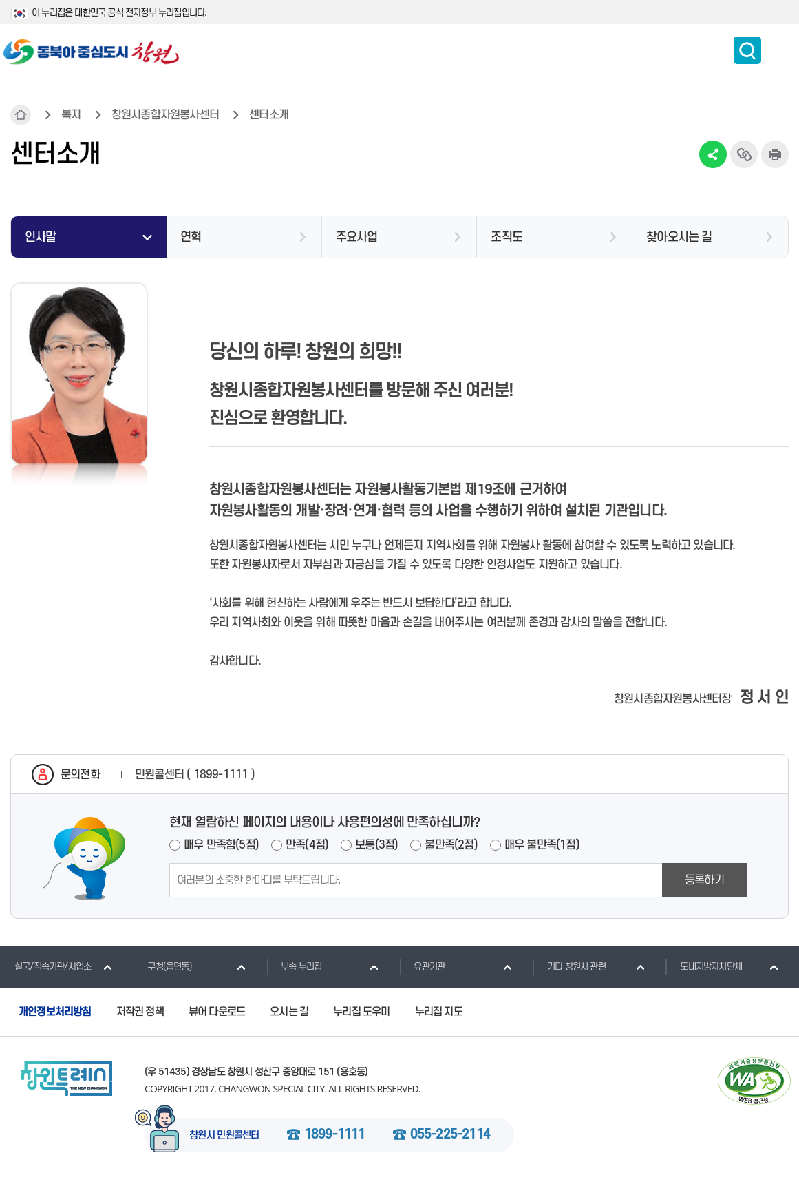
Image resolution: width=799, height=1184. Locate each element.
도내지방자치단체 (703, 966)
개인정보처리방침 (55, 1012)
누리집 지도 (438, 1012)
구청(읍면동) (162, 966)
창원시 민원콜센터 (224, 1136)
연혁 (190, 237)
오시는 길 (289, 1012)
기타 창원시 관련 (569, 966)
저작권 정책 (140, 1012)
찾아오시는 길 (679, 237)
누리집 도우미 (361, 1012)
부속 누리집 (293, 966)
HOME (20, 115)
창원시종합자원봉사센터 (165, 115)
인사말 (40, 237)
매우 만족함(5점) (221, 845)
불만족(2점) (451, 845)
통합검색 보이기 (747, 50)
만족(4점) (307, 845)
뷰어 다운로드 (217, 1012)
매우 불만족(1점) (541, 845)
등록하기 (704, 880)
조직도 (506, 237)
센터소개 (268, 115)
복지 (71, 115)
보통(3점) (376, 845)
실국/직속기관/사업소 (45, 966)
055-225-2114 (450, 1135)
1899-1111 (334, 1135)
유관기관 (422, 966)
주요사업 (357, 237)
